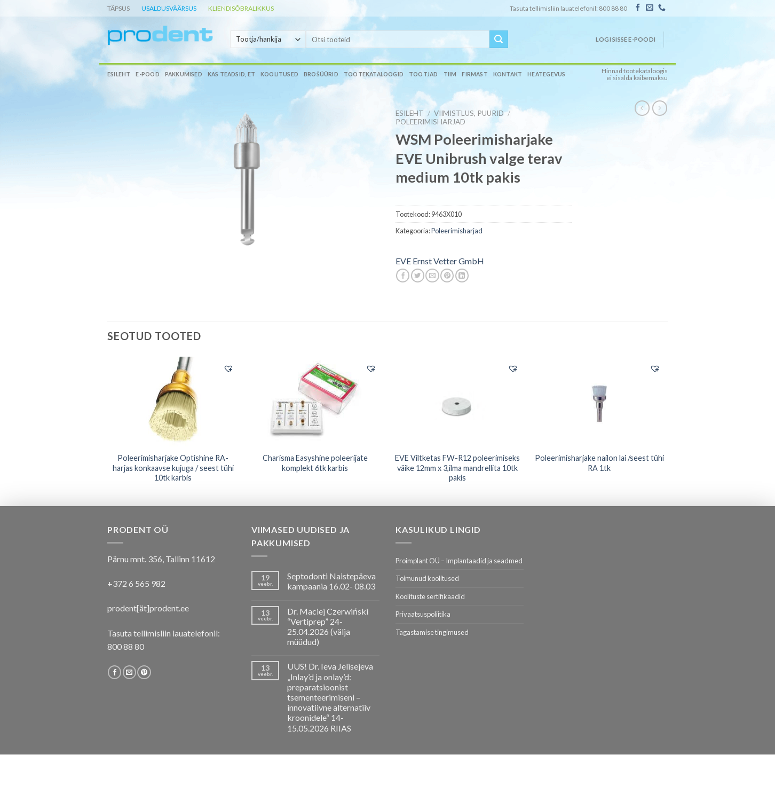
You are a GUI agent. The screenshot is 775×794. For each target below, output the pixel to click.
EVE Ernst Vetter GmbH (440, 261)
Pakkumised (183, 74)
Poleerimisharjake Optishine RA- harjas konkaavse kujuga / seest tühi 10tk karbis (173, 467)
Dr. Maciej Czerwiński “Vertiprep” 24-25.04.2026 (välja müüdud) (327, 626)
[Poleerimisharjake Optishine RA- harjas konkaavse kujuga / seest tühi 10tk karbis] (173, 401)
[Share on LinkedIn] (462, 275)
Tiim (450, 74)
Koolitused (279, 74)
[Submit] (498, 39)
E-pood (147, 74)
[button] (228, 368)
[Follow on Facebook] (638, 8)
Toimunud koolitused (427, 578)
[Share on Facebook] (402, 275)
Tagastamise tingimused (432, 632)
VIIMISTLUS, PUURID (469, 113)
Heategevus (546, 74)
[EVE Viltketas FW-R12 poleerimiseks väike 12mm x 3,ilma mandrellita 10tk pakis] (457, 401)
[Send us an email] (649, 8)
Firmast (474, 74)
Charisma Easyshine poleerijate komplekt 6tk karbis (315, 463)
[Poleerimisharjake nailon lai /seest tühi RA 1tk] (600, 401)
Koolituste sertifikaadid (430, 596)
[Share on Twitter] (417, 275)
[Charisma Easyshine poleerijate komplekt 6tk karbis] (315, 401)
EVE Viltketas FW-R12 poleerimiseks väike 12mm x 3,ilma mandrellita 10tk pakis (457, 467)
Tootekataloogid (374, 74)
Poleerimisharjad (430, 121)
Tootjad (423, 74)
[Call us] (662, 8)
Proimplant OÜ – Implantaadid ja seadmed (459, 560)
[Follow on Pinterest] (144, 672)
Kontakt (507, 74)
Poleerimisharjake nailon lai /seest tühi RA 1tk (599, 463)
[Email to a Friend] (432, 275)
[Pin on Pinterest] (447, 275)
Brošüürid (321, 74)
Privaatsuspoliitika (423, 614)
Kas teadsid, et (231, 74)
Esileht (118, 74)
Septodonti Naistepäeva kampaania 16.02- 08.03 (331, 581)
